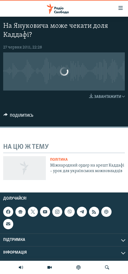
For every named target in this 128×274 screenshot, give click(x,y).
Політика (59, 160)
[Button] (18, 117)
